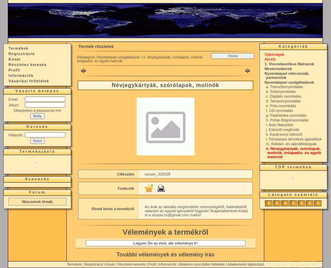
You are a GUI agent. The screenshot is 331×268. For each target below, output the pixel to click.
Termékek (74, 264)
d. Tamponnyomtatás (283, 101)
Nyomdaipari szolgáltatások (118, 57)
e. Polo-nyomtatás (281, 106)
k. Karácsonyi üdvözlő (284, 134)
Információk (167, 264)
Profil (152, 264)
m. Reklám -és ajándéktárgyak (291, 144)
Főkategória (86, 57)
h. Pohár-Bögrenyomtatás (287, 120)
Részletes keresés (131, 264)
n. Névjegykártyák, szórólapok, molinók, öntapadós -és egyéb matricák (293, 153)
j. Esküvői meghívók (282, 130)
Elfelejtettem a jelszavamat (37, 111)
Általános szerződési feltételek (202, 264)
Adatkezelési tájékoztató (245, 264)
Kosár (110, 264)
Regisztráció (93, 264)
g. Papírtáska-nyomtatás (286, 115)
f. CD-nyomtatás (279, 110)
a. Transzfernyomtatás (284, 87)
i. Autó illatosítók (279, 125)
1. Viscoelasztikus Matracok (289, 64)
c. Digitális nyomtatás (283, 96)
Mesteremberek (278, 69)
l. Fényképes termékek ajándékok (294, 139)
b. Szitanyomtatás (281, 91)
